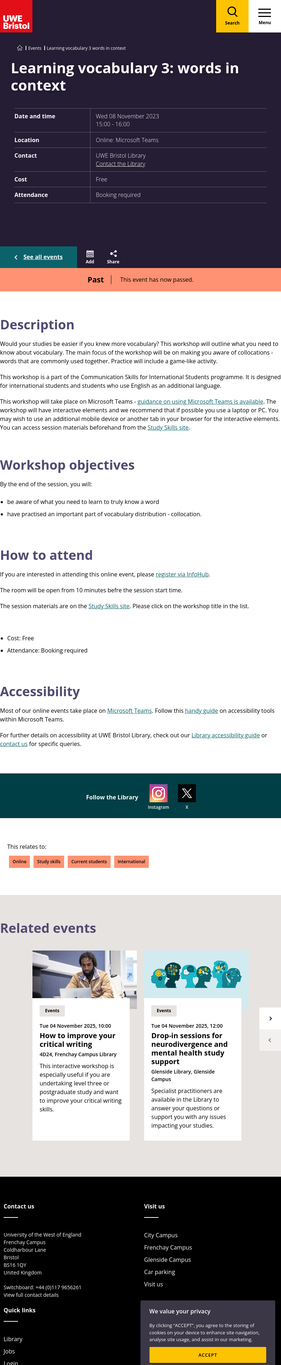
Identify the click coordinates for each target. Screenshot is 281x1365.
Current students (89, 862)
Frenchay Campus (168, 1247)
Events (34, 48)
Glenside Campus (167, 1260)
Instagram (158, 797)
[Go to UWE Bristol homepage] (20, 48)
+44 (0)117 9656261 (59, 1287)
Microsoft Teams (129, 711)
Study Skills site (168, 427)
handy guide (201, 711)
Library (13, 1339)
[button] (90, 257)
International (131, 862)
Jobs (9, 1351)
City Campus (161, 1235)
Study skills (49, 862)
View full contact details (31, 1294)
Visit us (153, 1284)
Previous (270, 1040)
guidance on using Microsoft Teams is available (200, 401)
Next (270, 1018)
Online (19, 862)
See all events (43, 257)
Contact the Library (120, 164)
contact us (14, 744)
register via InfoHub (182, 574)
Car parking (159, 1272)
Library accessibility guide (225, 735)
